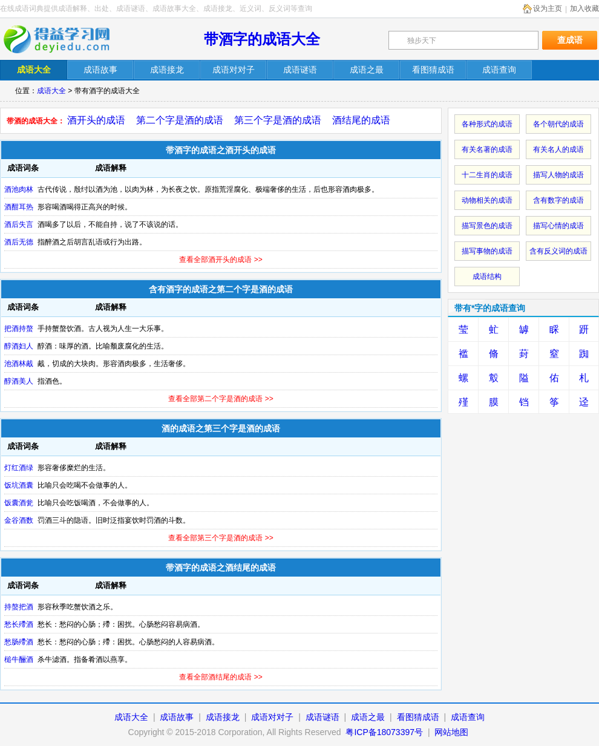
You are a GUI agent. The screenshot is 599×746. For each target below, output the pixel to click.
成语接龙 (223, 717)
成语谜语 (322, 717)
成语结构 (487, 276)
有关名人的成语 (558, 149)
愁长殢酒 (18, 624)
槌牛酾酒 (18, 659)
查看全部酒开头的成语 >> (220, 259)
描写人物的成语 (558, 175)
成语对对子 (272, 717)
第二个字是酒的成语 (179, 120)
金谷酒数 (18, 520)
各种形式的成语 (487, 124)
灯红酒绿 (18, 467)
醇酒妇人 (18, 346)
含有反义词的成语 (558, 251)
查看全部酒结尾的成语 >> (220, 677)
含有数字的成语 (558, 200)
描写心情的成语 (558, 225)
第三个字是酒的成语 (277, 120)
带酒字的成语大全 (262, 39)
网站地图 (451, 732)
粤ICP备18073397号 (385, 732)
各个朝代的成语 (558, 124)
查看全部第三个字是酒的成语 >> (220, 538)
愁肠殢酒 (18, 642)
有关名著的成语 (487, 149)
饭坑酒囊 (18, 485)
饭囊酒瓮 (18, 503)
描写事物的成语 (487, 251)
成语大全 (51, 91)
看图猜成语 (418, 717)
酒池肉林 (18, 189)
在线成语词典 (64, 39)
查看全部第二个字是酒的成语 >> (220, 398)
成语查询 (468, 717)
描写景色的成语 (487, 225)
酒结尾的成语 (361, 120)
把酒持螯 (18, 328)
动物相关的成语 (487, 200)
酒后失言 (18, 224)
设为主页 (547, 8)
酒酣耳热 (18, 207)
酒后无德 (18, 242)
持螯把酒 (18, 607)
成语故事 (177, 717)
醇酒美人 (18, 381)
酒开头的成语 (96, 120)
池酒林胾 (18, 363)
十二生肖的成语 (487, 175)
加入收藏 (584, 8)
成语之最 (368, 717)
